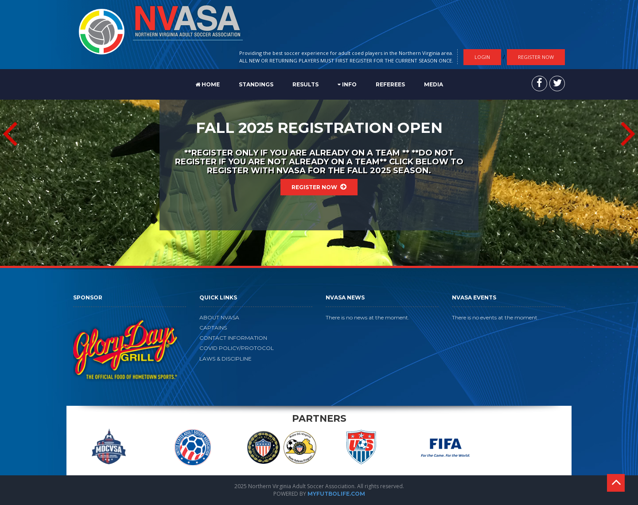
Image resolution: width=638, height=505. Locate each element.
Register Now (536, 57)
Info (347, 84)
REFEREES (390, 84)
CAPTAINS (213, 327)
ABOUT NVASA (219, 317)
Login (482, 57)
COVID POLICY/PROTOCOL (236, 348)
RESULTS (305, 84)
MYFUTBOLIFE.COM (336, 493)
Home (207, 84)
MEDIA (433, 84)
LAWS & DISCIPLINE (225, 358)
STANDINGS (256, 84)
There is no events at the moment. (495, 317)
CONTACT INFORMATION (233, 337)
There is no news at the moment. (367, 317)
